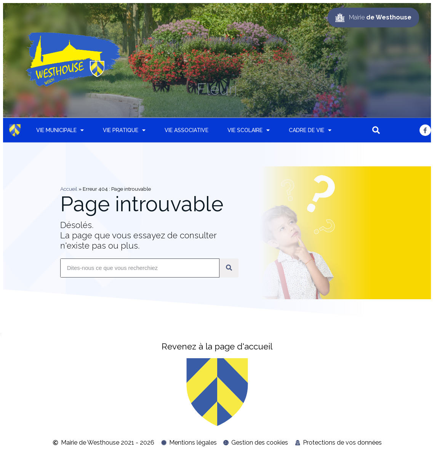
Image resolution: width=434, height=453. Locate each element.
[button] (376, 130)
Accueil (68, 189)
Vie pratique (124, 130)
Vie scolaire (248, 130)
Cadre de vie (310, 130)
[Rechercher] (229, 268)
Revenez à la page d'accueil (217, 346)
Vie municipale (60, 130)
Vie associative (186, 130)
